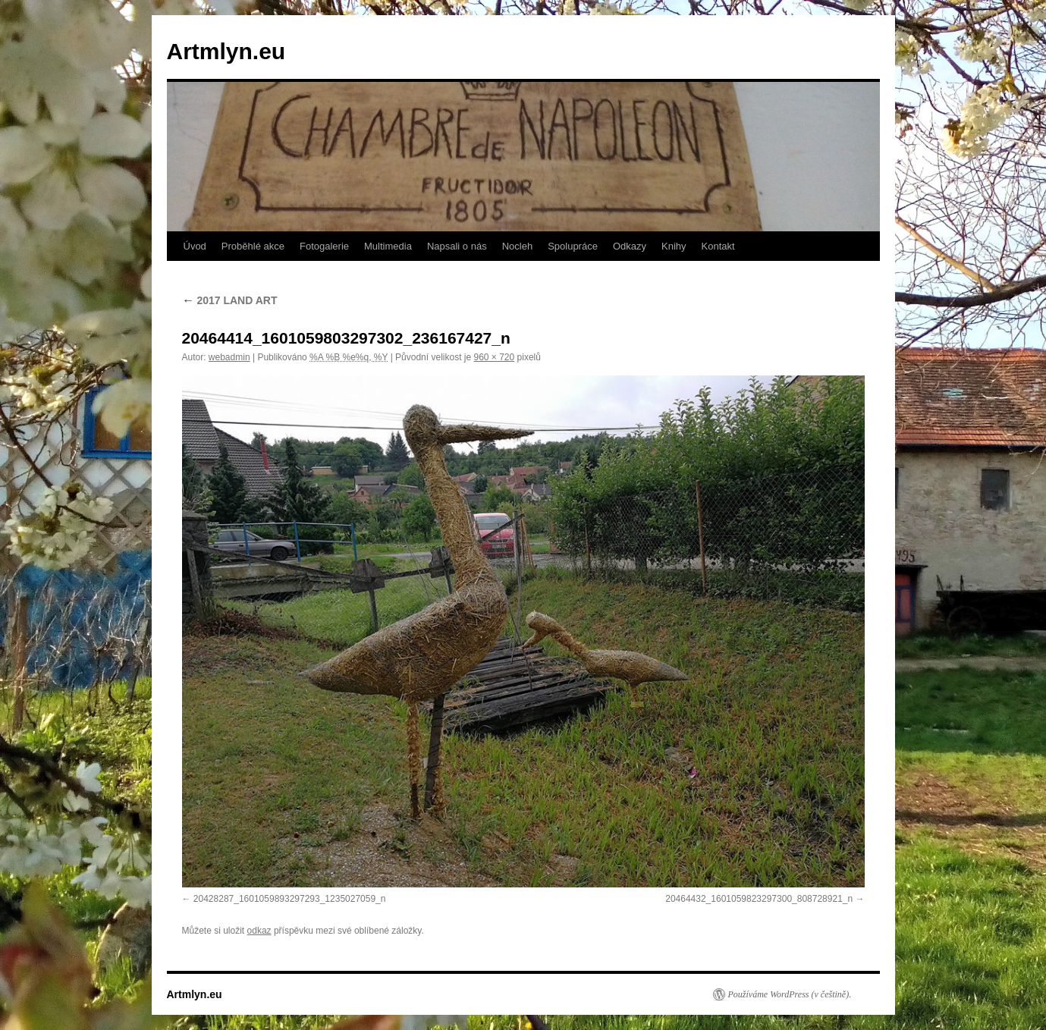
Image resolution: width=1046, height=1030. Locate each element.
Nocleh (517, 246)
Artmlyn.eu (226, 51)
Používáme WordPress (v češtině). (790, 994)
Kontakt (718, 246)
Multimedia (388, 246)
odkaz (259, 930)
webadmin (229, 357)
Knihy (673, 246)
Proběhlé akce (252, 246)
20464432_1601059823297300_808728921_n (759, 898)
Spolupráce (573, 246)
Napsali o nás (457, 246)
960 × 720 (493, 357)
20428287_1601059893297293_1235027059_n (289, 898)
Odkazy (629, 246)
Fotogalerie (324, 246)
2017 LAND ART (230, 300)
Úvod (195, 246)
